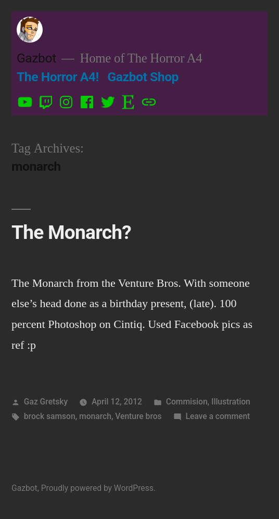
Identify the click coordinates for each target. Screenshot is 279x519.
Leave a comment (217, 416)
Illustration (230, 402)
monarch (95, 416)
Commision (187, 402)
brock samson (49, 416)
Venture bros (138, 416)
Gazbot (36, 58)
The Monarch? (71, 232)
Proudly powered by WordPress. (98, 488)
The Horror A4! (58, 76)
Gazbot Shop (143, 76)
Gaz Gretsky (46, 402)
